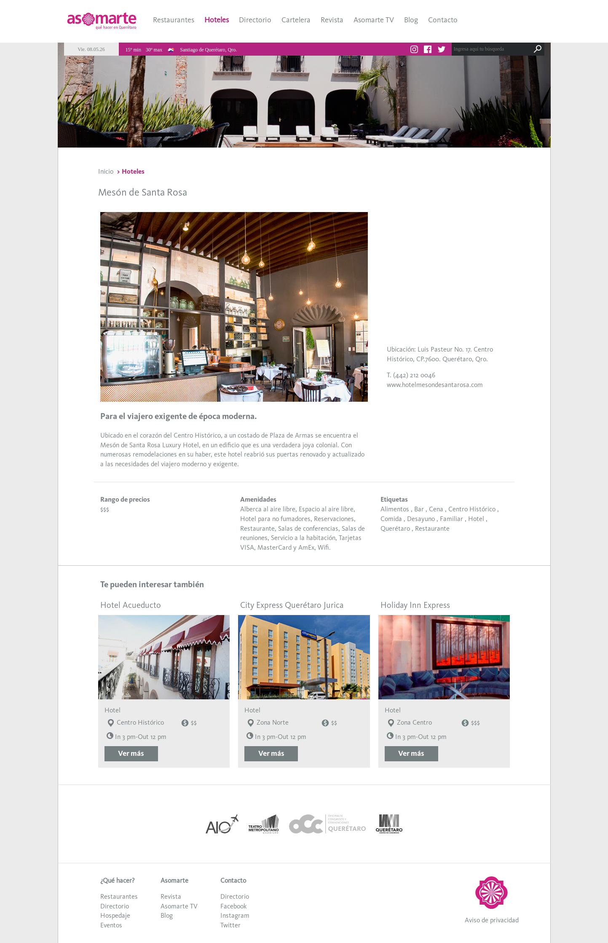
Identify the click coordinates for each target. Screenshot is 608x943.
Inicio (105, 171)
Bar (419, 509)
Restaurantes (173, 19)
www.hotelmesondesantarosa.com (435, 385)
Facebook (233, 906)
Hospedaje (115, 915)
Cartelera (296, 19)
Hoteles (216, 19)
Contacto (443, 19)
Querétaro (395, 528)
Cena (436, 509)
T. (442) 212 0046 (411, 375)
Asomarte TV (374, 19)
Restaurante (432, 528)
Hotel (476, 519)
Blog (411, 19)
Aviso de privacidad (492, 920)
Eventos (111, 925)
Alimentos (394, 509)
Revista (332, 19)
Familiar (451, 519)
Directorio (255, 19)
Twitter (230, 925)
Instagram (234, 915)
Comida (391, 519)
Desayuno (421, 519)
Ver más (131, 753)
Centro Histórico (472, 509)
